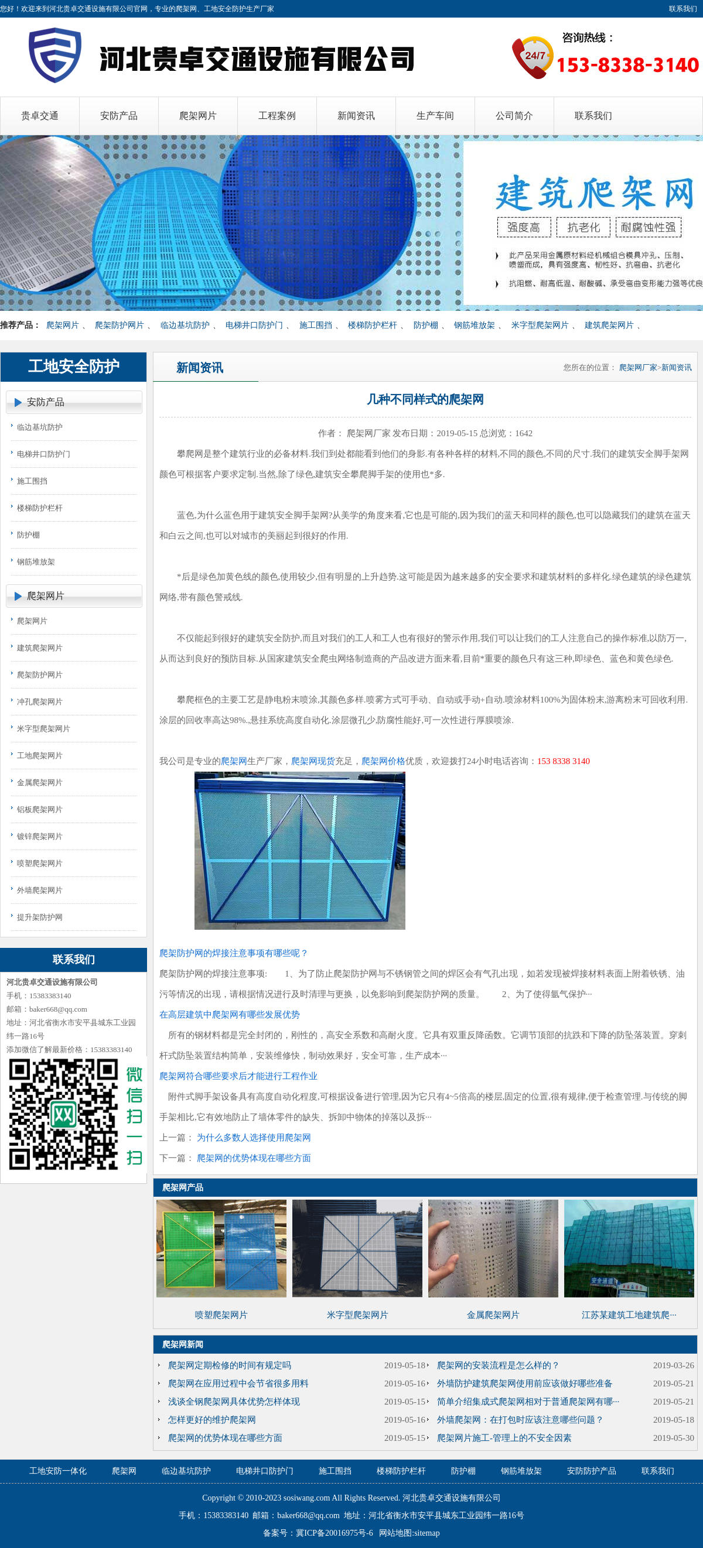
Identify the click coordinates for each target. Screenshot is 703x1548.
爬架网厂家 (638, 367)
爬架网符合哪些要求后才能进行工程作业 (238, 1076)
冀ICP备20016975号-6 (334, 1533)
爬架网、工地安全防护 (211, 9)
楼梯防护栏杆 (372, 325)
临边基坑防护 (185, 325)
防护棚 (426, 325)
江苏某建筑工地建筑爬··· (629, 1315)
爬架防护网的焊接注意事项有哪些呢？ (234, 953)
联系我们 (683, 9)
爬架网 (234, 761)
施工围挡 (315, 325)
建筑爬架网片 (609, 325)
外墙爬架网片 (40, 890)
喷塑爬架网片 (40, 863)
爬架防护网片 (119, 325)
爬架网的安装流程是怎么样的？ (498, 1365)
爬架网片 (62, 325)
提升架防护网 (40, 917)
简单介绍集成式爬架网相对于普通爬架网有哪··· (528, 1401)
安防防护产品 (591, 1471)
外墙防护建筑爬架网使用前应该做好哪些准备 (525, 1383)
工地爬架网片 (40, 755)
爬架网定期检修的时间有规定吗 (229, 1365)
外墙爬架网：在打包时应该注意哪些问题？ (520, 1419)
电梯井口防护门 (254, 325)
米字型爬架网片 (540, 325)
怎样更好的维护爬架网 (212, 1419)
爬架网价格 (383, 761)
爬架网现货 (313, 761)
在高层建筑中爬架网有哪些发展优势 (229, 1014)
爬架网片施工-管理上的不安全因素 (504, 1438)
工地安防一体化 (58, 1471)
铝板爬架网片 (40, 809)
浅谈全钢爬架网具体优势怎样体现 (234, 1401)
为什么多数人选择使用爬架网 (254, 1137)
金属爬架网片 (40, 782)
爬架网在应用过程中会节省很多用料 (238, 1383)
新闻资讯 (676, 367)
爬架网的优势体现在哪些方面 (254, 1158)
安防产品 (45, 402)
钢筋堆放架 (474, 325)
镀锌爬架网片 (40, 836)
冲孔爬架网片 (40, 701)
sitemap (427, 1533)
